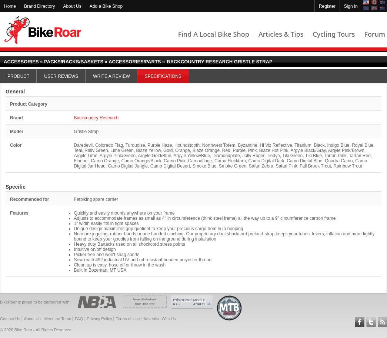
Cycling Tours (334, 34)
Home (10, 6)
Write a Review (111, 76)
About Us (72, 6)
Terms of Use (128, 319)
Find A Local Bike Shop (213, 34)
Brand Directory (39, 6)
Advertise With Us (160, 319)
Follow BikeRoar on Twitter (371, 322)
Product (18, 76)
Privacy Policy (99, 319)
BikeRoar (42, 30)
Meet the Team (57, 319)
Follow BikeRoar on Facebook (359, 322)
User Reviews (61, 76)
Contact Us (10, 319)
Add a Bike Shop (106, 6)
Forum (374, 34)
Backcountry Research (96, 117)
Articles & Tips (280, 34)
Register (327, 6)
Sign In (351, 6)
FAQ (79, 319)
